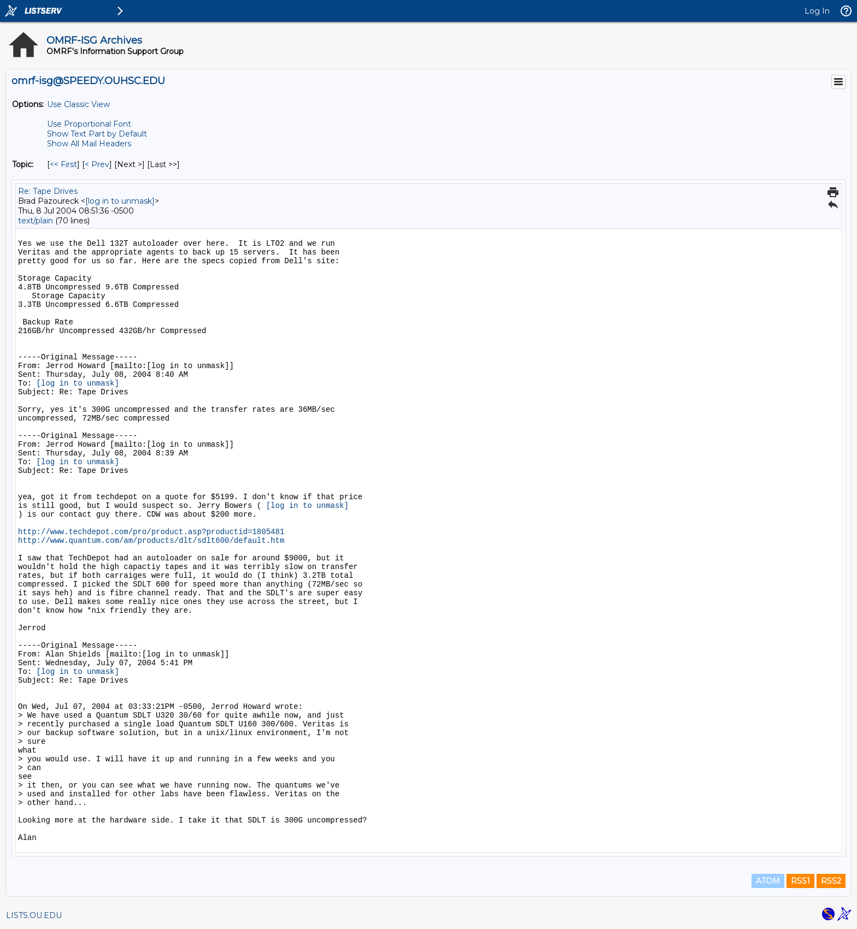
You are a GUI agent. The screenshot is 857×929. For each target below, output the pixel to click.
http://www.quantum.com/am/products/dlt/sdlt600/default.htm (151, 540)
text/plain (35, 221)
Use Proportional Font (89, 124)
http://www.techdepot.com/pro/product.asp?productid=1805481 (151, 532)
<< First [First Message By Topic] (63, 164)
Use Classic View (78, 104)
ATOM (768, 881)
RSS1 (800, 881)
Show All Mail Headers (89, 144)
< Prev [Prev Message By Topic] (97, 164)
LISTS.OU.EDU (34, 915)
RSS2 (831, 881)
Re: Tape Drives (48, 191)
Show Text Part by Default (97, 134)
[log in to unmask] (120, 201)
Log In (817, 11)
